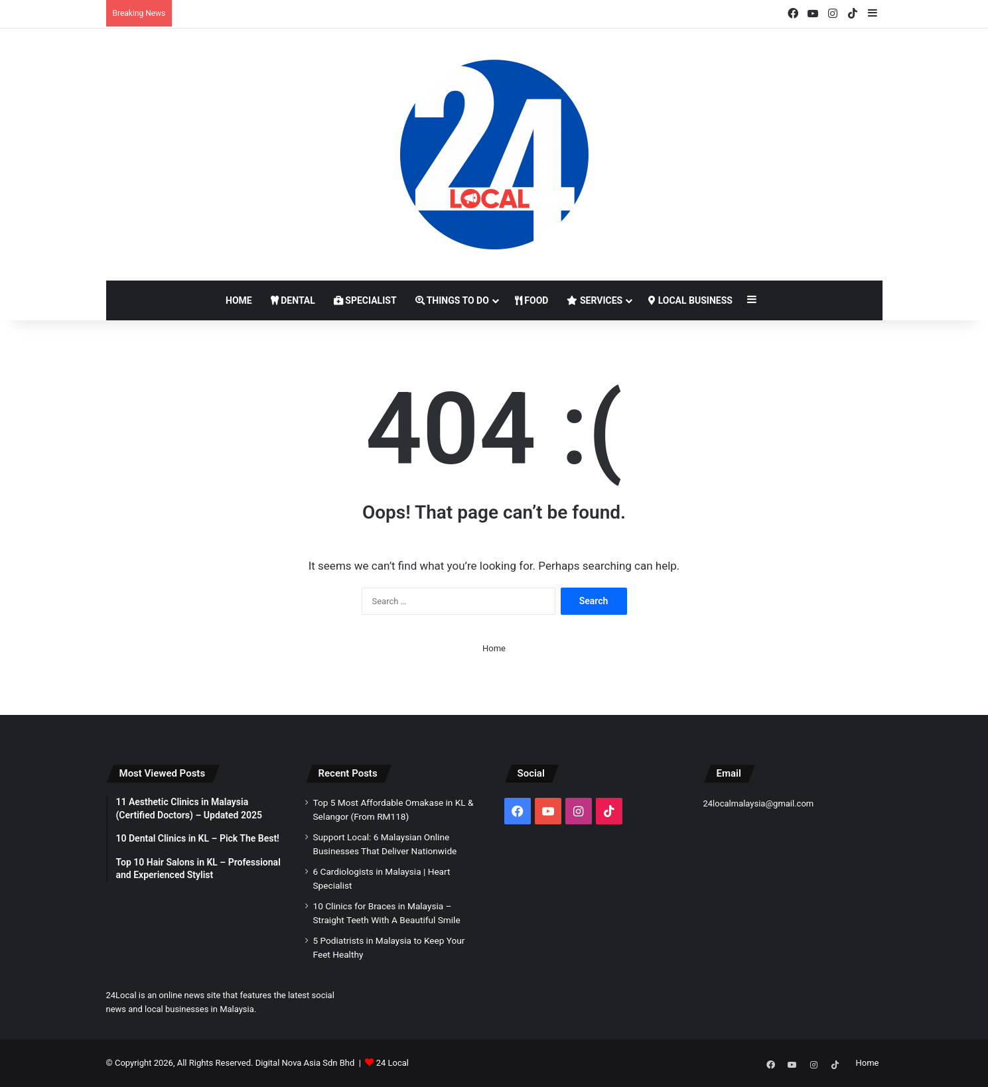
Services (594, 300)
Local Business (690, 300)
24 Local (392, 1063)
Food (532, 300)
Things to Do (452, 300)
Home (239, 300)
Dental (293, 300)
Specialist (365, 300)
